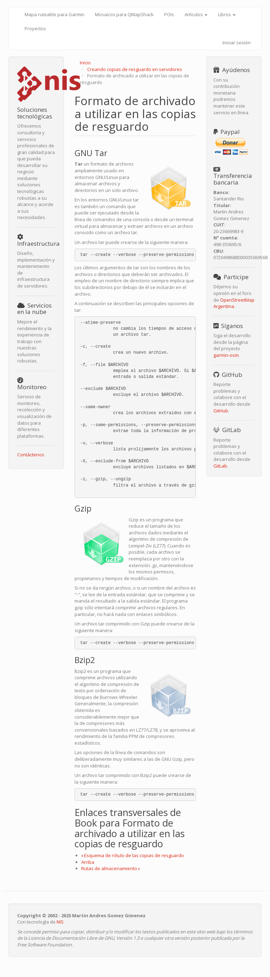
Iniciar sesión (237, 42)
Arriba (87, 862)
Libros (227, 14)
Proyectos (35, 28)
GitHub (220, 410)
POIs (169, 14)
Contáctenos (30, 454)
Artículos (196, 14)
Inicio (85, 62)
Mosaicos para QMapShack (124, 14)
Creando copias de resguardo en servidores (134, 69)
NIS (60, 922)
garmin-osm (226, 355)
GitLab (220, 466)
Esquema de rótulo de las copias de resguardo (132, 855)
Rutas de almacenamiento (110, 868)
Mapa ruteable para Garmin (54, 14)
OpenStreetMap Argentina (234, 303)
